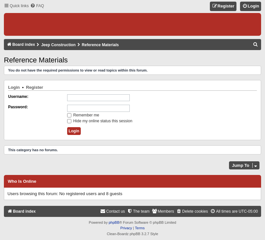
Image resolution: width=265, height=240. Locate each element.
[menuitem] (37, 6)
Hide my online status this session (100, 121)
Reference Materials (36, 60)
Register (34, 87)
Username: (18, 96)
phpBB (114, 222)
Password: (18, 107)
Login (14, 87)
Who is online (22, 181)
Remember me (83, 115)
